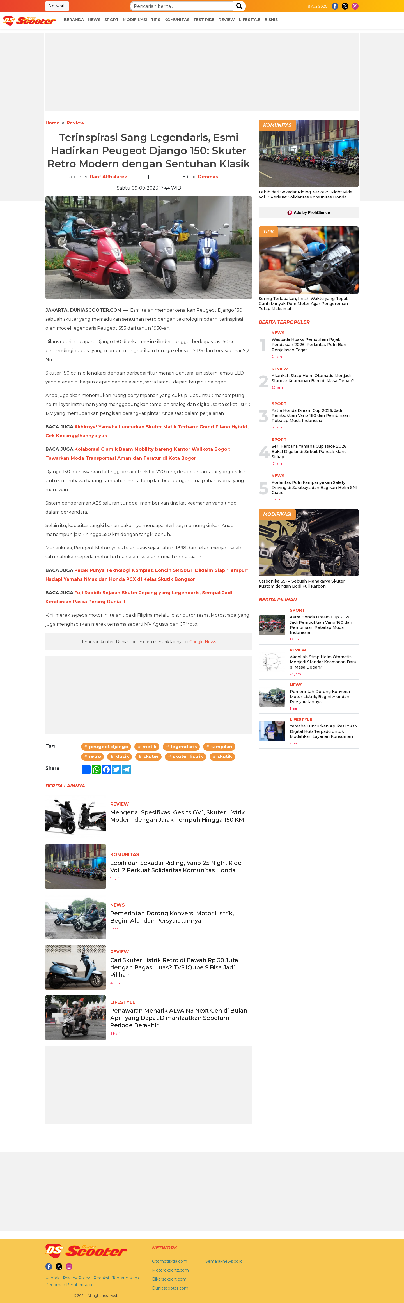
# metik (147, 746)
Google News (202, 641)
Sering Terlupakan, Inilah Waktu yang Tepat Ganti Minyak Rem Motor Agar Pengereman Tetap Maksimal (303, 303)
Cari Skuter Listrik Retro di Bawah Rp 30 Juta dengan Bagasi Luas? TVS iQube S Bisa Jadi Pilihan (174, 967)
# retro (92, 756)
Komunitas (176, 19)
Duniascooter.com (170, 1288)
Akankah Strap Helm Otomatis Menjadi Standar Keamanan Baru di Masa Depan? (313, 378)
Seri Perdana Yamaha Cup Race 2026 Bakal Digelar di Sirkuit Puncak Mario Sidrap (309, 451)
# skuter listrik (185, 756)
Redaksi (101, 1278)
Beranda (74, 19)
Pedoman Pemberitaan (68, 1284)
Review (227, 19)
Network (57, 5)
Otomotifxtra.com (169, 1261)
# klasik (119, 756)
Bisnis (271, 19)
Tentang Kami (126, 1278)
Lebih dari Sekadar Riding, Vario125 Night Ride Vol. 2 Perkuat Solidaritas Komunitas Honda (305, 195)
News (94, 19)
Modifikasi (135, 19)
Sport (111, 19)
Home (52, 123)
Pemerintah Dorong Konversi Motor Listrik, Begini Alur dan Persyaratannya (320, 696)
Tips (155, 19)
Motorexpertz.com (170, 1270)
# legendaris (181, 746)
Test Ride (204, 19)
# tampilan (219, 746)
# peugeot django (106, 746)
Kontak (52, 1278)
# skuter (148, 756)
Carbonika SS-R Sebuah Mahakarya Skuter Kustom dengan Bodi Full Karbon (302, 584)
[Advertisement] (202, 72)
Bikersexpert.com (169, 1279)
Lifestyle (250, 19)
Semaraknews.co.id (224, 1261)
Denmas (208, 176)
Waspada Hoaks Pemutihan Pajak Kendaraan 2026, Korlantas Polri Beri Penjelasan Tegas (309, 344)
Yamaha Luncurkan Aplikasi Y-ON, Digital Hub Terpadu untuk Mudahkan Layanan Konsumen (324, 731)
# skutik (222, 756)
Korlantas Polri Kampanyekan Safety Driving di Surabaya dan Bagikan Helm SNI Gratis (314, 487)
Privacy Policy (76, 1278)
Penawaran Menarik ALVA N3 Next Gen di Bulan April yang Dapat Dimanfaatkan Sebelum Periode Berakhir (178, 1018)
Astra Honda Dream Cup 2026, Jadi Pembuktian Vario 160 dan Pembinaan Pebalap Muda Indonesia (311, 415)
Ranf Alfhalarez (108, 176)
